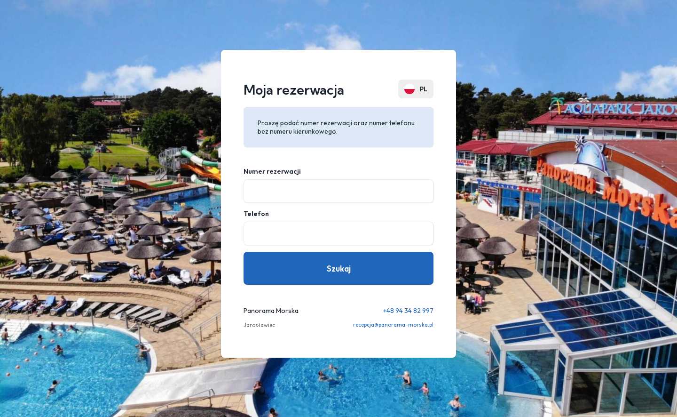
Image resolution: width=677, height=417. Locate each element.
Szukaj (339, 268)
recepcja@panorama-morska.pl (393, 324)
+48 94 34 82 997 (408, 310)
